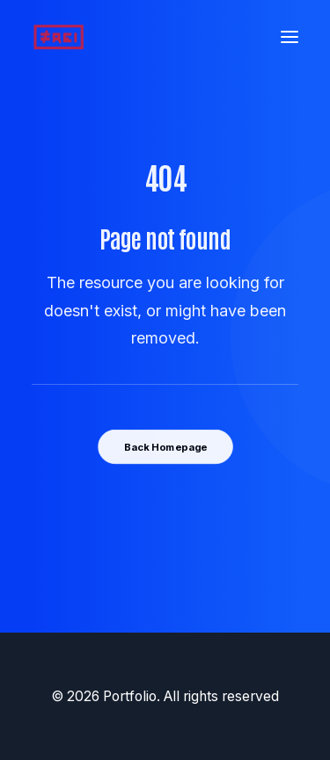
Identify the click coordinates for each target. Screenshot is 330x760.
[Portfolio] (58, 37)
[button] (289, 37)
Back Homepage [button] (164, 446)
